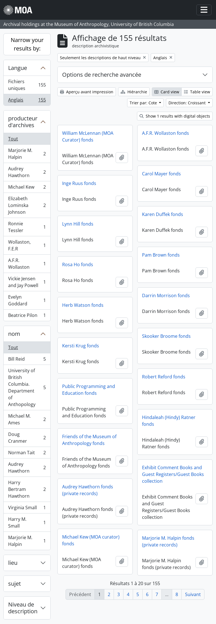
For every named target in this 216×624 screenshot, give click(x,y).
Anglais (27, 100)
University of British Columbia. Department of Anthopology (27, 387)
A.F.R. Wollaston (27, 263)
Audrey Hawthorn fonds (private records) (87, 490)
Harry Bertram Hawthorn (27, 489)
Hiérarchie (134, 91)
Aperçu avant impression (86, 91)
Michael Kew (27, 188)
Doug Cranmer (27, 437)
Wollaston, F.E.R (27, 245)
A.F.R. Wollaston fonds (165, 133)
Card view (166, 91)
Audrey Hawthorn (27, 172)
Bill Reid (27, 360)
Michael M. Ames (27, 419)
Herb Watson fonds (83, 305)
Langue (17, 68)
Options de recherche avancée (101, 74)
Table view (197, 91)
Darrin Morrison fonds (166, 295)
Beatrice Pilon (27, 316)
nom (14, 334)
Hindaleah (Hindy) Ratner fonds (168, 420)
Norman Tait (27, 453)
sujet (14, 583)
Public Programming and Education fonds (88, 389)
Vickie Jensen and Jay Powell (27, 281)
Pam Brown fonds (161, 255)
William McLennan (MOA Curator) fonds (87, 136)
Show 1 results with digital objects (175, 116)
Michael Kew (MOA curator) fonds (91, 540)
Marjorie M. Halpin (27, 153)
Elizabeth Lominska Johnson (27, 205)
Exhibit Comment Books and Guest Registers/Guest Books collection (173, 474)
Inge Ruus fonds (79, 183)
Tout (13, 139)
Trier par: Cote (144, 102)
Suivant (193, 594)
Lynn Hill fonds (77, 224)
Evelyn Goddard (27, 300)
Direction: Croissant (187, 102)
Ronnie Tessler (27, 227)
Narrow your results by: (27, 44)
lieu (12, 562)
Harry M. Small (27, 522)
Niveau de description (22, 608)
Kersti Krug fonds (80, 346)
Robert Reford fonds (163, 377)
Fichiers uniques (27, 84)
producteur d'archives (22, 121)
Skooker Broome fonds (166, 336)
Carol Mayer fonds (161, 174)
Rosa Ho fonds (77, 264)
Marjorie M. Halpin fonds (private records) (168, 541)
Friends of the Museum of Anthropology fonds (89, 439)
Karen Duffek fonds (162, 214)
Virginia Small (27, 508)
